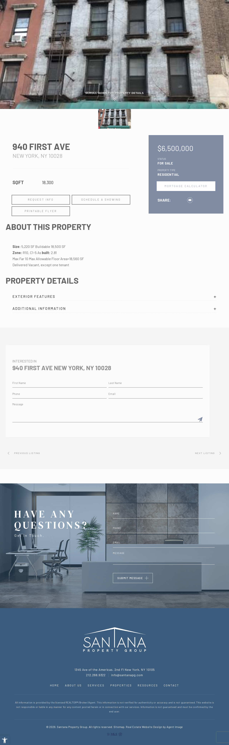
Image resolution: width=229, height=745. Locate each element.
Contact (216, 25)
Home (131, 25)
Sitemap (119, 727)
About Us (145, 25)
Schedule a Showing (101, 210)
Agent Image (175, 727)
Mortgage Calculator (196, 186)
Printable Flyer (41, 221)
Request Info (40, 210)
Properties (179, 25)
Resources (198, 25)
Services (161, 25)
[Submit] (189, 419)
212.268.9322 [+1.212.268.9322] (96, 675)
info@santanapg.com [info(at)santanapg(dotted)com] (127, 675)
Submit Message (130, 578)
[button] (4, 740)
